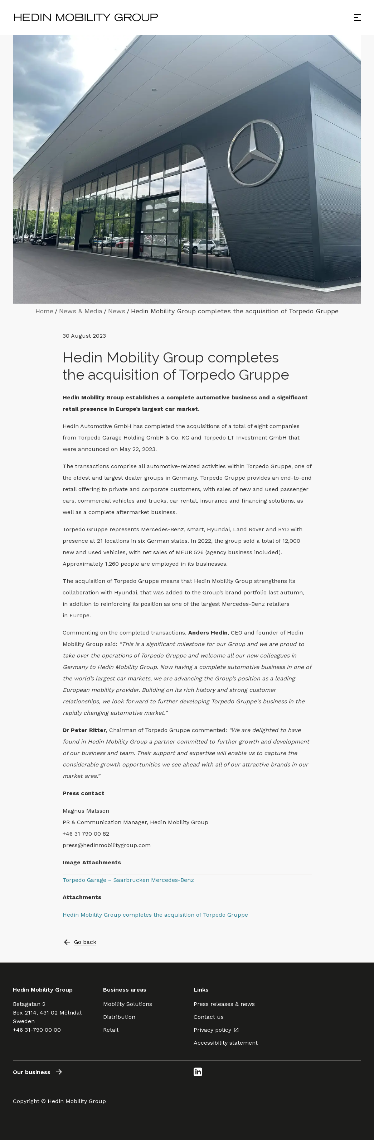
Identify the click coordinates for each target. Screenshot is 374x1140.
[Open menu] (357, 17)
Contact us (209, 1016)
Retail (110, 1029)
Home (44, 311)
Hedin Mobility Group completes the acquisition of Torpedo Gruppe (155, 914)
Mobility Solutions (127, 1004)
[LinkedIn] (198, 1072)
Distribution (119, 1016)
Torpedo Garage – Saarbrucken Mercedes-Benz (128, 880)
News (116, 311)
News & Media (80, 311)
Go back (79, 942)
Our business (38, 1072)
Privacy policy (216, 1029)
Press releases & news (224, 1004)
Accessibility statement (226, 1042)
